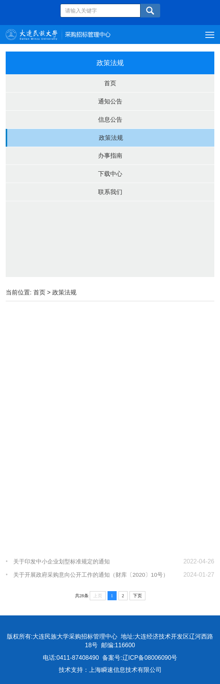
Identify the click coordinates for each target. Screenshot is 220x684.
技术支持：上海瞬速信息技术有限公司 (110, 670)
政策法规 (111, 138)
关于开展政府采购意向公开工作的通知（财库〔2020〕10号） (91, 577)
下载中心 (110, 174)
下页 (137, 595)
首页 (110, 83)
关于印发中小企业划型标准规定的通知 (61, 564)
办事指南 (110, 155)
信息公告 (110, 119)
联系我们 (110, 192)
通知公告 (110, 101)
